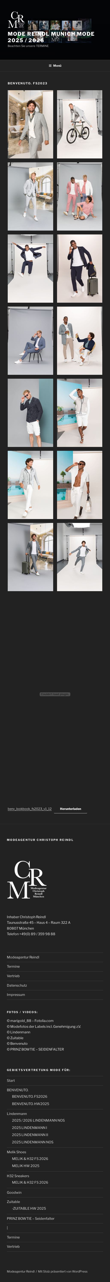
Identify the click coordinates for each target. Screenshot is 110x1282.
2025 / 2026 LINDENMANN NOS (38, 1120)
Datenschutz (17, 985)
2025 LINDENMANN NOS (32, 1142)
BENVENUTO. (17, 1090)
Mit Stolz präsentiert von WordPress (62, 1271)
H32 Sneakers (18, 1176)
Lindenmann (17, 1114)
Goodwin (14, 1193)
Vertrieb (13, 976)
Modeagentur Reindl (23, 957)
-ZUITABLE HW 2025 (29, 1208)
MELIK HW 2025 (25, 1166)
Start (11, 1081)
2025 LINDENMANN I (29, 1128)
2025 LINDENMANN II (30, 1135)
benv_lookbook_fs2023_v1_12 (30, 809)
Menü (55, 65)
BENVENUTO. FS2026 (29, 1096)
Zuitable (13, 1202)
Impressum (16, 995)
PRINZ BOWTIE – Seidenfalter (30, 1219)
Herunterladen (70, 809)
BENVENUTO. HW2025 (30, 1104)
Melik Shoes (16, 1152)
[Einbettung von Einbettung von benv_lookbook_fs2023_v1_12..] (55, 694)
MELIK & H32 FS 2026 (30, 1159)
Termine (13, 966)
